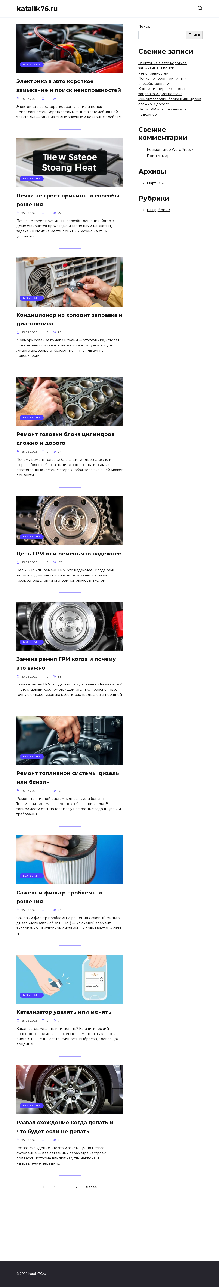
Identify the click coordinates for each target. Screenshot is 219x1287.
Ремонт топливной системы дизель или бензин (68, 817)
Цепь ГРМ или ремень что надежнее (64, 585)
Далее (93, 1252)
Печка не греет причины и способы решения (65, 212)
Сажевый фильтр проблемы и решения (68, 938)
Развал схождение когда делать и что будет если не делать (67, 1185)
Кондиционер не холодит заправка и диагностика (64, 333)
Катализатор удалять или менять (64, 1059)
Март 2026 (156, 183)
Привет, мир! (158, 156)
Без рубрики (158, 210)
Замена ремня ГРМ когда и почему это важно (66, 701)
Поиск (144, 26)
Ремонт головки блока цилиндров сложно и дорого (58, 459)
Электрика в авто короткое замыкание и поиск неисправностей (66, 91)
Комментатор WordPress (169, 150)
